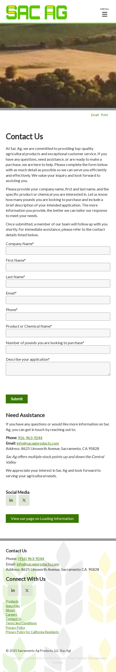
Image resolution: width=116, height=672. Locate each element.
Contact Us (13, 619)
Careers (11, 614)
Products (12, 601)
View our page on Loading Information (42, 518)
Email (95, 115)
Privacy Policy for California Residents (32, 632)
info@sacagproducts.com (38, 443)
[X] (24, 500)
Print (104, 115)
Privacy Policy (15, 628)
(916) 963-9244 (31, 558)
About (10, 610)
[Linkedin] (11, 500)
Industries (13, 606)
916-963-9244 (30, 437)
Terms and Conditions (21, 623)
